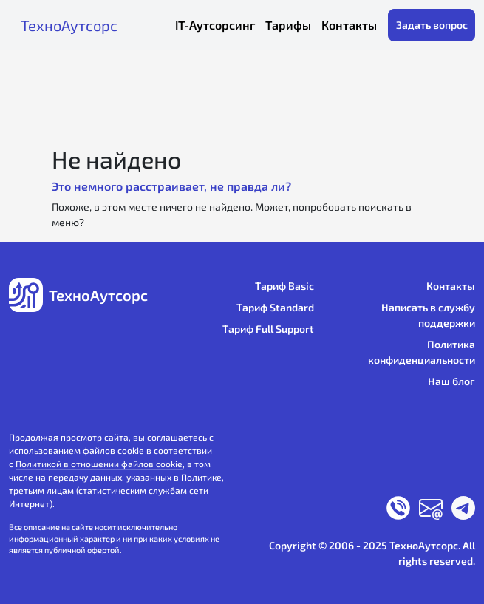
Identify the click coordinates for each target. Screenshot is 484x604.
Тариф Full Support (268, 328)
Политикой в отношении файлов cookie (99, 463)
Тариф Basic (284, 285)
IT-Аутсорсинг (215, 25)
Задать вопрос (432, 24)
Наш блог (451, 381)
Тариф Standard (275, 307)
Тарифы (288, 25)
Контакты (349, 25)
